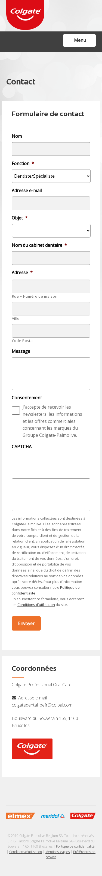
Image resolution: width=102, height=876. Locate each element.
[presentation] (53, 463)
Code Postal (23, 340)
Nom (17, 136)
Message (21, 351)
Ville (16, 318)
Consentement (27, 398)
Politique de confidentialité (75, 846)
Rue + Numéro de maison (35, 296)
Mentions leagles (57, 851)
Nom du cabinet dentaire (39, 245)
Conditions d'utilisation (36, 604)
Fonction (23, 163)
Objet (19, 218)
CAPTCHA (22, 447)
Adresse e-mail (27, 191)
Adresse (22, 273)
